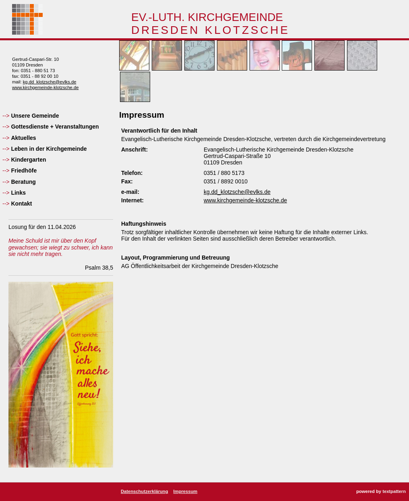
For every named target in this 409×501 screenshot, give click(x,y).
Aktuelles (23, 138)
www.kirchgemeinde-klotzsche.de (45, 87)
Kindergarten (28, 159)
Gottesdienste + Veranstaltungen (55, 126)
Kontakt (21, 203)
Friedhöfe (24, 170)
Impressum (186, 491)
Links (18, 192)
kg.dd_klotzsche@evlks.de (49, 81)
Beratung (23, 182)
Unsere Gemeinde (35, 115)
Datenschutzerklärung (144, 491)
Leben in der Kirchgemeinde (49, 149)
